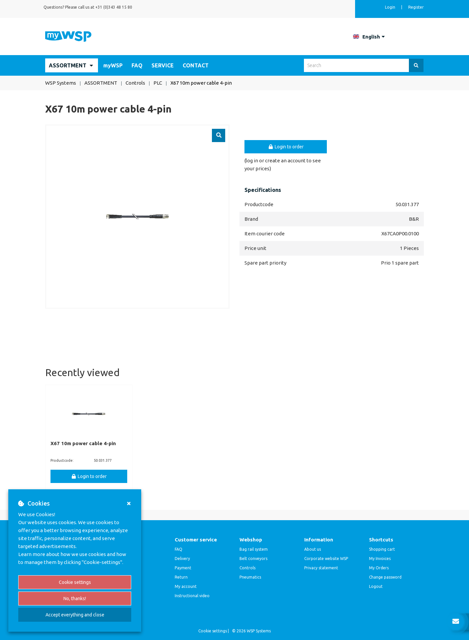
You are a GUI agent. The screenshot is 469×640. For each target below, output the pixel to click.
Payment (183, 568)
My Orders (379, 568)
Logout (376, 586)
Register (416, 7)
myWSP (113, 65)
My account (186, 586)
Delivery (182, 558)
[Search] (416, 65)
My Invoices (380, 558)
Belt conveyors (253, 558)
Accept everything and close (75, 614)
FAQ (137, 65)
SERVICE (162, 65)
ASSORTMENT (67, 65)
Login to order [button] (286, 146)
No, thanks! (74, 598)
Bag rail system (253, 549)
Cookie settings (75, 582)
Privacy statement (321, 568)
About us (312, 549)
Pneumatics (250, 577)
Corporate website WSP (326, 558)
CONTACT (196, 65)
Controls (247, 568)
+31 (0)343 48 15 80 (113, 7)
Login (390, 7)
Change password (385, 577)
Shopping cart (382, 549)
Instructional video (192, 596)
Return (181, 577)
